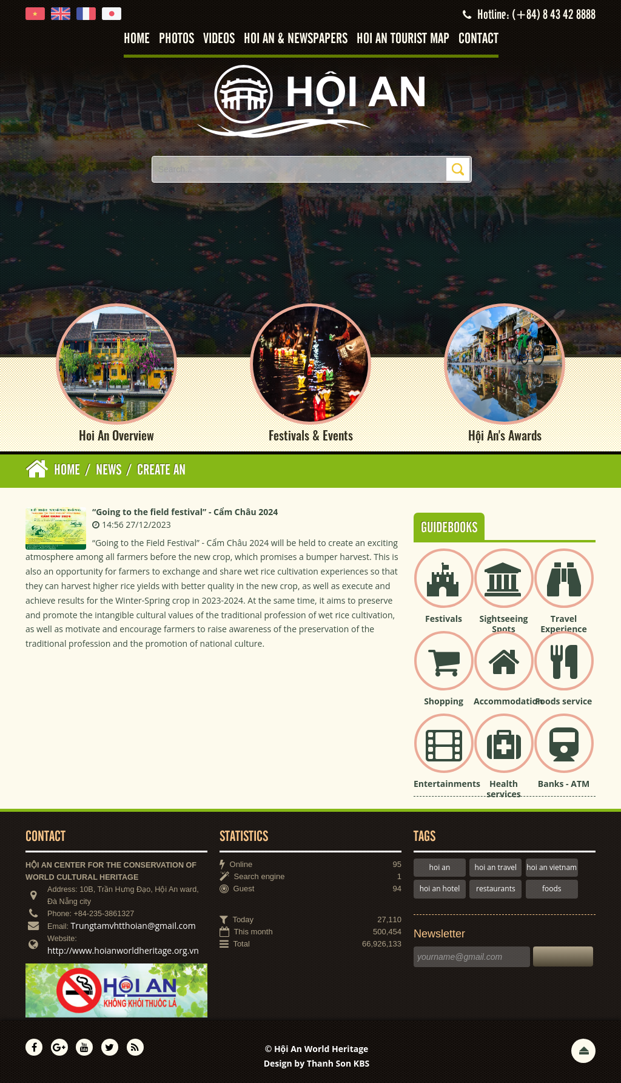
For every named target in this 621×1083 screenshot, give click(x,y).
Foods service (563, 701)
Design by (317, 1063)
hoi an (440, 867)
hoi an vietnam (551, 867)
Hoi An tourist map (403, 39)
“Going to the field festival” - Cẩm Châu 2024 (185, 512)
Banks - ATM (563, 783)
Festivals (443, 618)
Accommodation (508, 701)
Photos (176, 39)
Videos (219, 39)
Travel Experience (563, 624)
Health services (503, 789)
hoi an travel (496, 867)
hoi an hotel (440, 888)
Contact (478, 39)
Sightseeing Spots (503, 624)
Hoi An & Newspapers (295, 39)
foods (552, 888)
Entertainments (447, 783)
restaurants (495, 888)
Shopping (443, 701)
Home (137, 39)
